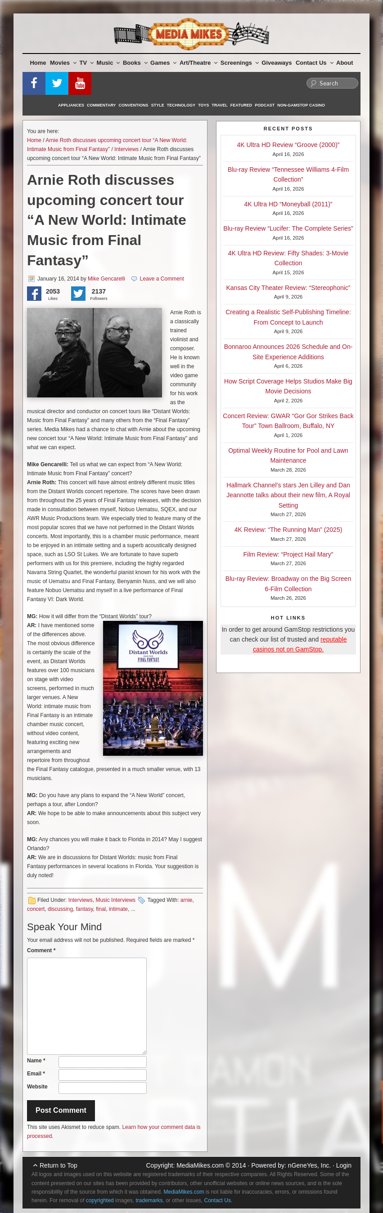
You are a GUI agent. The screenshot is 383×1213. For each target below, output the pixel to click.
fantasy (84, 909)
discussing (60, 909)
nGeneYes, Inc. (309, 1165)
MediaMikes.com (200, 1165)
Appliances (71, 105)
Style (157, 105)
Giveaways (276, 62)
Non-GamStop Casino (301, 105)
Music (108, 62)
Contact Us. (218, 1200)
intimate (118, 909)
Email (36, 1073)
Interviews (126, 149)
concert (36, 909)
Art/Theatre (198, 62)
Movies (63, 62)
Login (343, 1165)
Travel (220, 105)
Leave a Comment (162, 279)
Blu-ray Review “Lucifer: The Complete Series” (288, 228)
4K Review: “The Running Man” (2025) (288, 529)
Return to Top (58, 1165)
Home (38, 62)
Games (163, 62)
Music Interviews (115, 900)
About (344, 62)
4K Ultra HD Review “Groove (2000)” (288, 144)
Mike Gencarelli (106, 279)
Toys (203, 105)
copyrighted (100, 1200)
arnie (186, 900)
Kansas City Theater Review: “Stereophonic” (288, 287)
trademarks (148, 1200)
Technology (181, 105)
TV (87, 62)
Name (36, 1060)
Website (37, 1087)
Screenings (240, 62)
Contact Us (314, 62)
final (101, 909)
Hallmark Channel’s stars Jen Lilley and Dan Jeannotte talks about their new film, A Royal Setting (288, 495)
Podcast (265, 105)
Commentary (101, 105)
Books (135, 62)
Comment (41, 950)
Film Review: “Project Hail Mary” (288, 554)
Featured (241, 105)
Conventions (134, 105)
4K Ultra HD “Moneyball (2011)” (288, 204)
